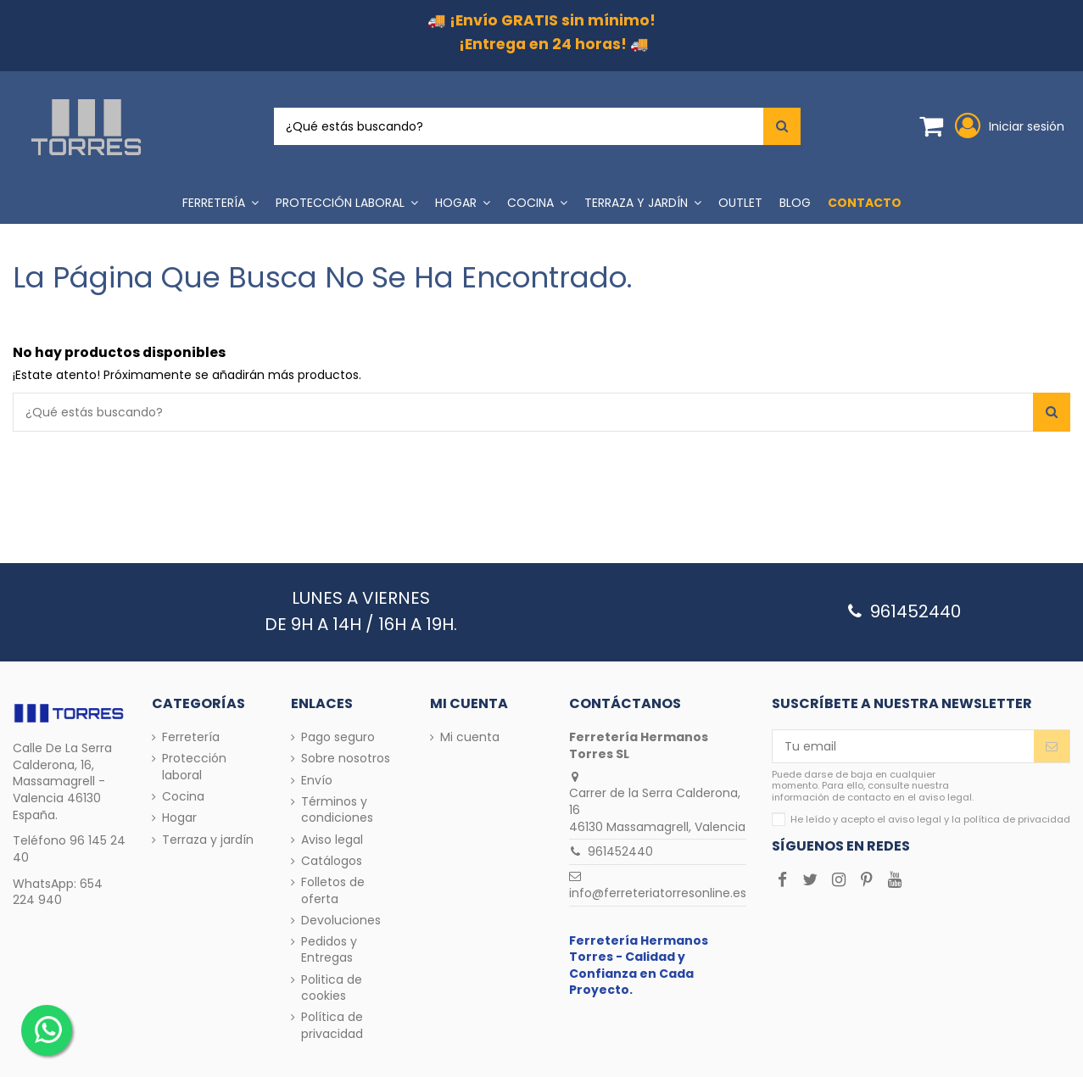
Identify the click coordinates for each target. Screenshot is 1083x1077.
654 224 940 (58, 892)
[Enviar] (1051, 746)
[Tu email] (903, 746)
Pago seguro (338, 737)
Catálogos (331, 861)
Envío (316, 781)
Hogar (179, 818)
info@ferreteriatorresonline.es (657, 892)
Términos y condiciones (337, 810)
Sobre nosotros (345, 759)
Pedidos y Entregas (329, 950)
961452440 (620, 851)
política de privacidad (1016, 819)
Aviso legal (332, 840)
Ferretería (191, 737)
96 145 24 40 (69, 849)
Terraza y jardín (208, 840)
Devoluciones (341, 920)
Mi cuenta (470, 737)
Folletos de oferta (333, 890)
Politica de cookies (331, 988)
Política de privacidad (332, 1025)
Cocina (183, 797)
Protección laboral (194, 767)
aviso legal (914, 819)
